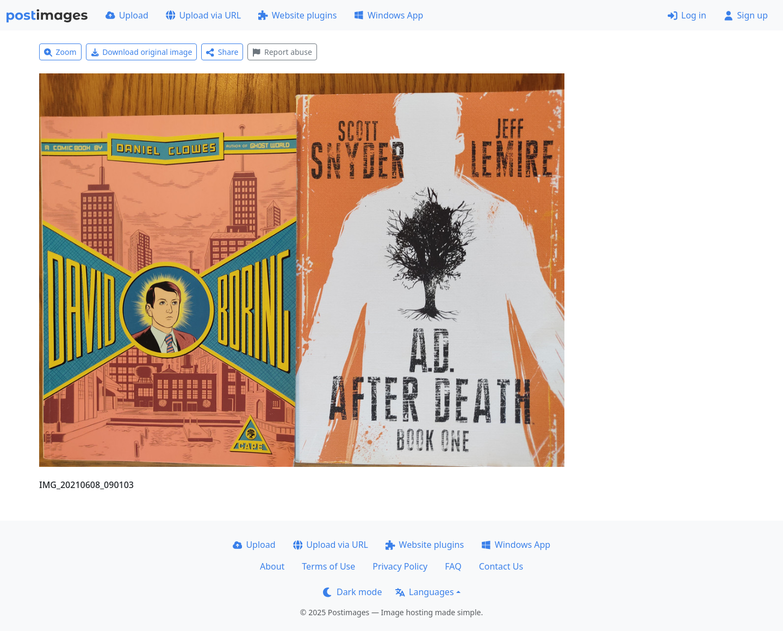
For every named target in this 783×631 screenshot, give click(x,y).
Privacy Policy (399, 566)
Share (222, 52)
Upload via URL (203, 15)
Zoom (60, 52)
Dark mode (352, 592)
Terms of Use (328, 566)
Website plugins (297, 15)
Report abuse (282, 52)
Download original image (141, 52)
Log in (687, 15)
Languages (424, 592)
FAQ (453, 566)
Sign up (746, 15)
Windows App (388, 15)
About (272, 566)
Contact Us (501, 566)
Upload (126, 15)
